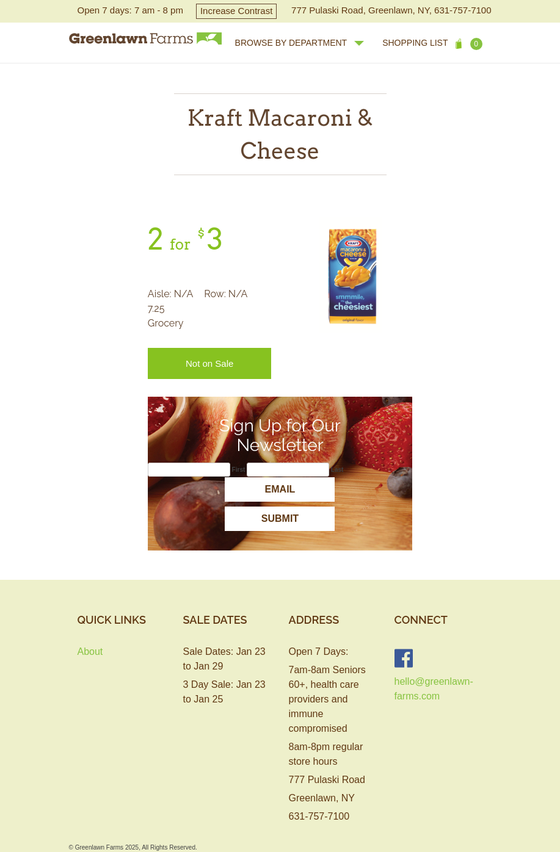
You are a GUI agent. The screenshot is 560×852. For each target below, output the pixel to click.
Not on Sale (209, 363)
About (90, 651)
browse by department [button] (300, 43)
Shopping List (432, 44)
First (238, 469)
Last (337, 469)
